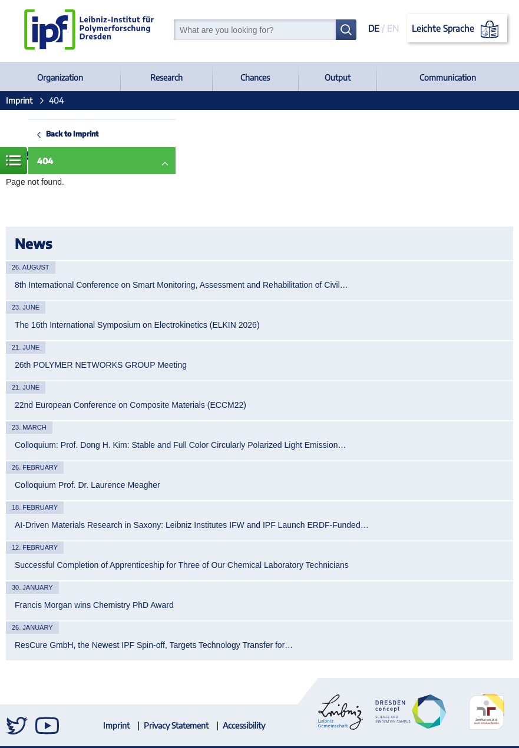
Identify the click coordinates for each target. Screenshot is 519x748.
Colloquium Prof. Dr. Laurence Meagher (87, 485)
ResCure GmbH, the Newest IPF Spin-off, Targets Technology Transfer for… (154, 645)
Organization (60, 77)
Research (166, 77)
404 (45, 161)
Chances (255, 77)
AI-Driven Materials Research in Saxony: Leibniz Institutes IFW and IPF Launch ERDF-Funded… (192, 525)
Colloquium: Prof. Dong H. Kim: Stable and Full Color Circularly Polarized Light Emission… (180, 445)
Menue (13, 160)
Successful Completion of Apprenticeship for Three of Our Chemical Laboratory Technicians (182, 565)
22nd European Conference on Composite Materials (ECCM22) (130, 405)
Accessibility (244, 725)
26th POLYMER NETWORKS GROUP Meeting (101, 365)
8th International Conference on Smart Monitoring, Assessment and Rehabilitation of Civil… (181, 285)
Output (338, 77)
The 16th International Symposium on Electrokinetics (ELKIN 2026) (137, 325)
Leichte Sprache (457, 29)
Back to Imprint (72, 133)
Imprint (19, 100)
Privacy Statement (176, 725)
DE (373, 28)
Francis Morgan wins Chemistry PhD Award (94, 605)
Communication (447, 77)
